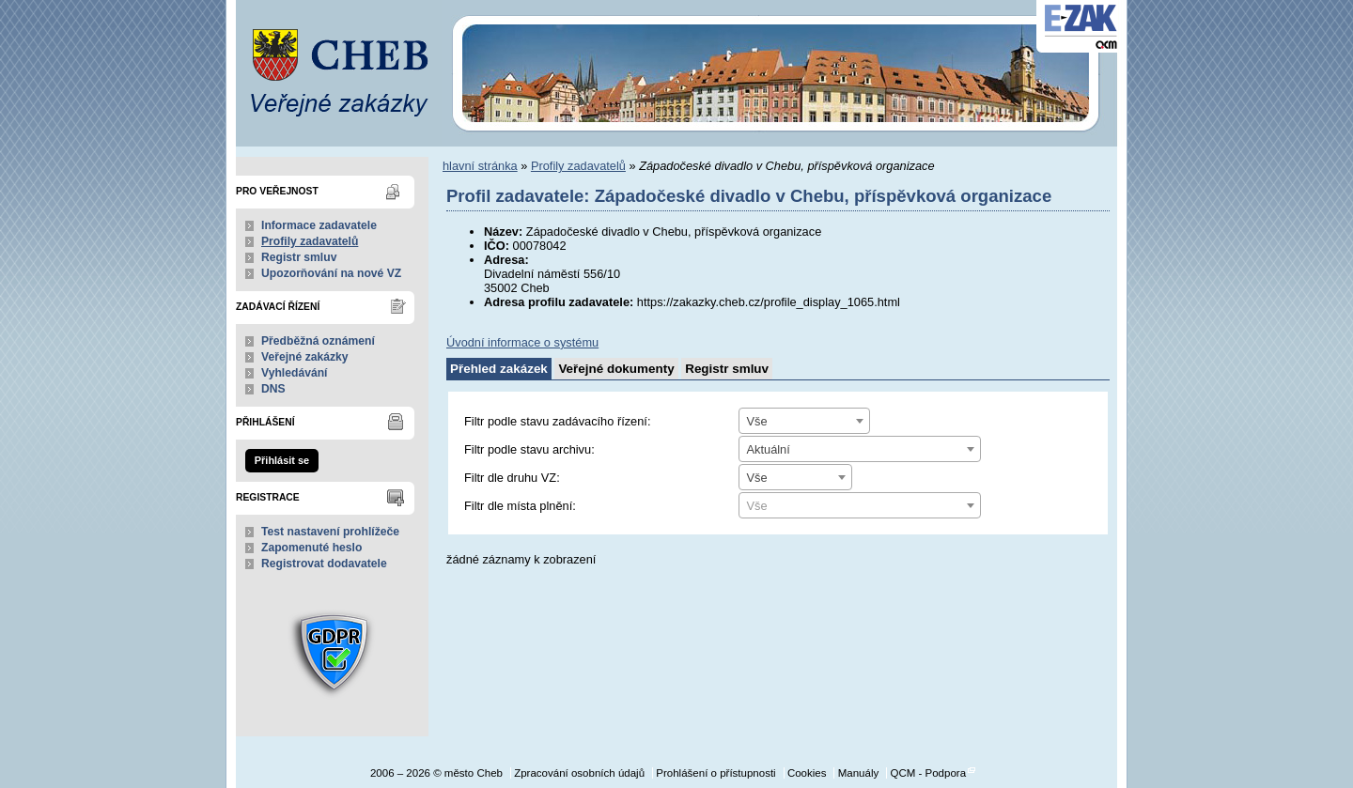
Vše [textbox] (757, 421)
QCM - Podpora (928, 773)
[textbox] (859, 506)
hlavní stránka (480, 166)
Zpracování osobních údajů (579, 773)
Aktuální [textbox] (768, 449)
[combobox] (804, 421)
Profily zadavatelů (309, 241)
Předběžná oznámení (318, 341)
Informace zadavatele (319, 225)
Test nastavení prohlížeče (330, 531)
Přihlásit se (282, 460)
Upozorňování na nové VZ (331, 273)
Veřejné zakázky (305, 356)
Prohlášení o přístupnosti (715, 773)
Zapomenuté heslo (311, 547)
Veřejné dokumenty (616, 369)
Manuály (858, 773)
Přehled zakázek (499, 369)
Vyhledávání (294, 372)
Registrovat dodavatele (324, 563)
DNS (273, 388)
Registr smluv (298, 257)
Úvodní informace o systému (522, 342)
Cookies (807, 773)
